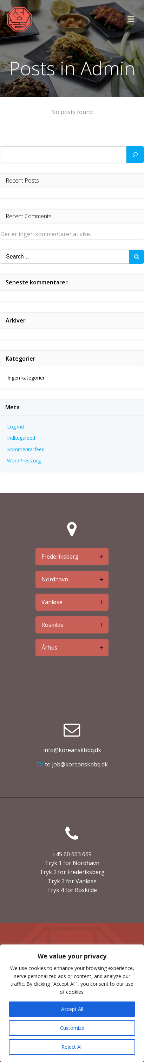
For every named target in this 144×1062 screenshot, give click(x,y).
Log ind (15, 426)
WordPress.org (24, 460)
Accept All (72, 1009)
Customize (72, 1028)
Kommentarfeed (26, 449)
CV (40, 764)
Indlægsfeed (21, 437)
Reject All (72, 1046)
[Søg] (135, 154)
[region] (72, 1003)
